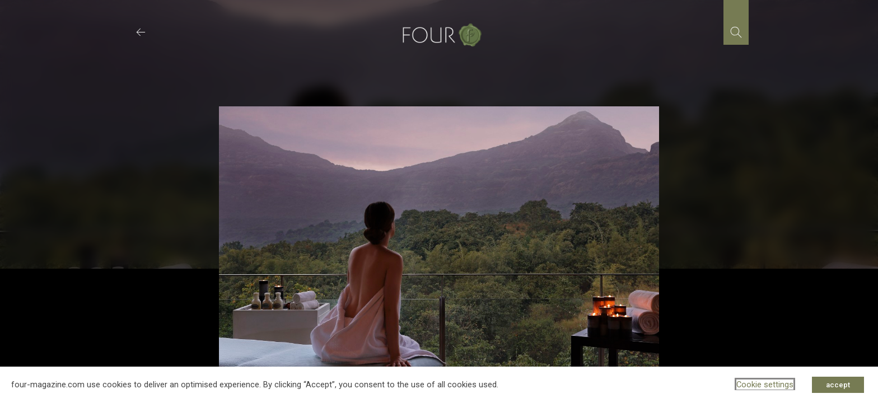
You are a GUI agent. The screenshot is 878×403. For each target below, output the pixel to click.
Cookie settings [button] (764, 384)
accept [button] (838, 385)
